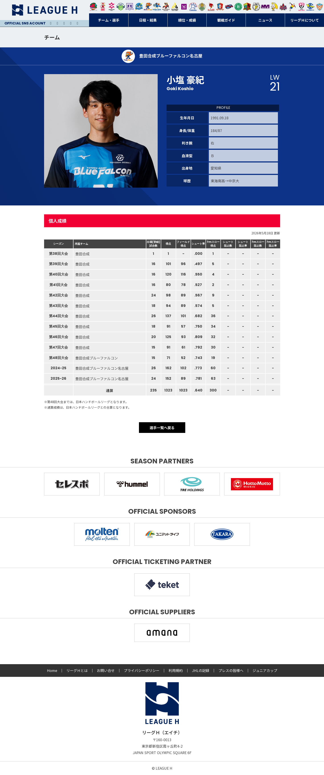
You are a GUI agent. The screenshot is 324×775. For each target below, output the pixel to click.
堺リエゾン (183, 6)
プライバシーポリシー (141, 670)
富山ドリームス (129, 6)
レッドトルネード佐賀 (211, 6)
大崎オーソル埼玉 (102, 6)
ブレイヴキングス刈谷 (165, 6)
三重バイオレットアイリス (265, 6)
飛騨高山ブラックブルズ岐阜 (247, 6)
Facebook (70, 23)
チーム (52, 37)
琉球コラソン (220, 6)
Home (52, 670)
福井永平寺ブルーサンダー (138, 6)
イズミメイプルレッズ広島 (283, 6)
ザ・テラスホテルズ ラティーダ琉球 (319, 6)
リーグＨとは (77, 670)
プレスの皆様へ (230, 670)
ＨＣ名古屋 (256, 6)
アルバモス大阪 (174, 6)
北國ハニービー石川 (238, 6)
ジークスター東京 (111, 6)
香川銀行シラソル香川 (292, 6)
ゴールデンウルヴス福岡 (202, 6)
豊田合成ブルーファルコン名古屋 (147, 6)
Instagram (57, 23)
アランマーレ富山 (229, 6)
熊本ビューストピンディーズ (301, 6)
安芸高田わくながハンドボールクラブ (193, 6)
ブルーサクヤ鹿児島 (310, 6)
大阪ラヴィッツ (274, 6)
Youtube (64, 23)
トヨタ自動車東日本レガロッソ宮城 (93, 6)
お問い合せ (106, 670)
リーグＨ (44, 10)
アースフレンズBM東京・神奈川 (120, 6)
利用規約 (176, 670)
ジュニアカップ (265, 670)
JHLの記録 (200, 670)
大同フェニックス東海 (156, 6)
